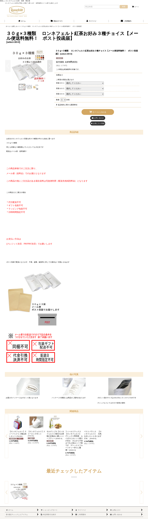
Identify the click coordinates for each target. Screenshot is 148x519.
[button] (50, 66)
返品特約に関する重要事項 (66, 105)
